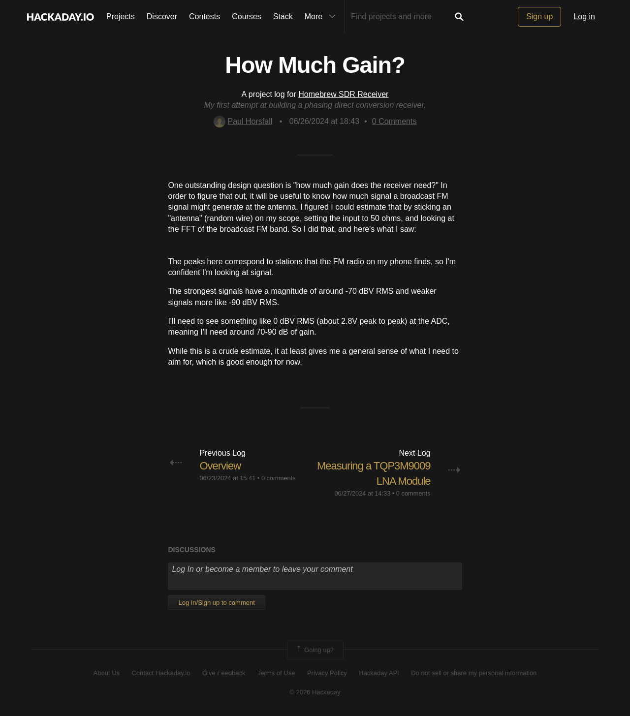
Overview (220, 466)
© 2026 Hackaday (315, 692)
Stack (283, 16)
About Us (107, 673)
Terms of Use (276, 673)
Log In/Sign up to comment (216, 602)
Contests (204, 16)
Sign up (539, 16)
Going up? (314, 650)
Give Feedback (223, 673)
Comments (394, 121)
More (322, 17)
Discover (162, 16)
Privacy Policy (327, 673)
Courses (246, 16)
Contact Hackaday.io (161, 673)
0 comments (278, 478)
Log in (584, 16)
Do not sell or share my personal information (473, 673)
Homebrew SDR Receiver (343, 94)
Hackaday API (379, 673)
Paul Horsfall (243, 121)
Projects (120, 16)
